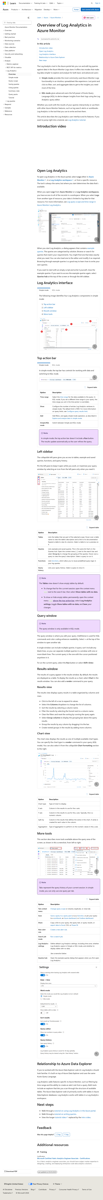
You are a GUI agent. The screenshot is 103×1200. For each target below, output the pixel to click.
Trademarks (7, 1193)
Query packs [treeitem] (13, 94)
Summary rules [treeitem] (14, 91)
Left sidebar (48, 307)
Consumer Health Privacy (68, 1189)
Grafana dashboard (86, 918)
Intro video (86, 1117)
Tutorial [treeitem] (11, 97)
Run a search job (56, 936)
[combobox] (17, 23)
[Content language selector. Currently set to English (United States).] (14, 1184)
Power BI (75, 925)
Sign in (97, 3)
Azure (46, 17)
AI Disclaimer (7, 1189)
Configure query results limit (77, 411)
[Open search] (91, 3)
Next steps (43, 60)
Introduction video (46, 48)
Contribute (42, 1189)
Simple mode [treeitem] (13, 77)
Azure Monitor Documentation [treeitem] (16, 27)
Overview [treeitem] (12, 74)
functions (55, 561)
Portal (76, 9)
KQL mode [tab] (56, 290)
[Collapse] (28, 18)
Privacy (52, 1189)
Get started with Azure (90, 9)
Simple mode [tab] (43, 290)
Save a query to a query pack (61, 916)
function (81, 916)
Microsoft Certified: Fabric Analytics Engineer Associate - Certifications (63, 1158)
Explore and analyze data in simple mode (67, 418)
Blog (32, 1189)
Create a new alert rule (58, 929)
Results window (50, 310)
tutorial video (60, 1117)
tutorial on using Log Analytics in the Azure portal (75, 1110)
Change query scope (57, 909)
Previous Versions (21, 1189)
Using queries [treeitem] (13, 87)
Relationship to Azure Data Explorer (52, 57)
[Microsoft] (4, 3)
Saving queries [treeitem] (14, 84)
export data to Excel (57, 925)
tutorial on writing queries (65, 1114)
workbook (57, 918)
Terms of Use (86, 1189)
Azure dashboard (70, 918)
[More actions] (98, 18)
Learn (39, 17)
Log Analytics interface (47, 54)
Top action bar (49, 304)
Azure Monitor (55, 17)
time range (64, 397)
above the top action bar (63, 600)
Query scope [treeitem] (13, 81)
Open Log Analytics (46, 51)
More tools (48, 314)
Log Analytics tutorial (77, 120)
